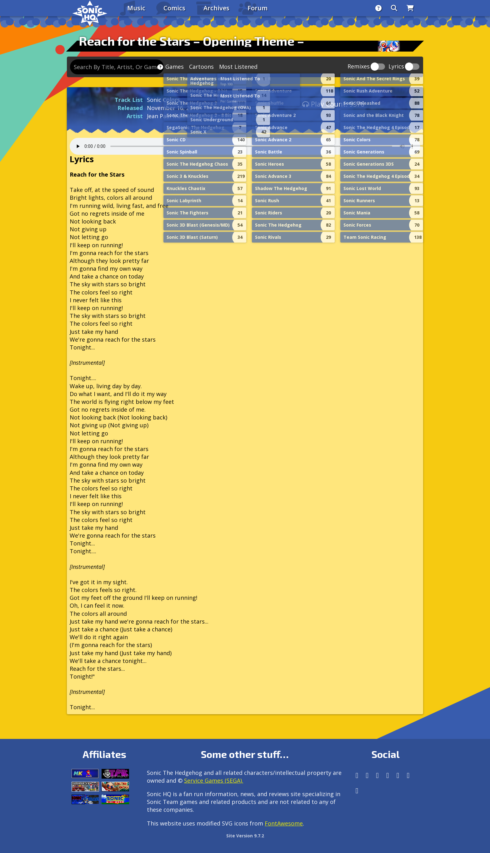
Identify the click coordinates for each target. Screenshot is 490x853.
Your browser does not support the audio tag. (245, 146)
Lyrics (396, 66)
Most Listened (238, 66)
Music (136, 8)
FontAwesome (284, 823)
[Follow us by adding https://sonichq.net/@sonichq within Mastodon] (357, 775)
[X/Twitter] (377, 775)
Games (174, 66)
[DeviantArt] (398, 775)
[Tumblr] (387, 775)
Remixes (359, 66)
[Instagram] (367, 775)
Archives (216, 8)
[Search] (394, 8)
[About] (378, 8)
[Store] (410, 8)
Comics (174, 8)
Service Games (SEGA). (213, 780)
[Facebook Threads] (357, 791)
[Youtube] (408, 775)
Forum (258, 8)
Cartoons (201, 66)
